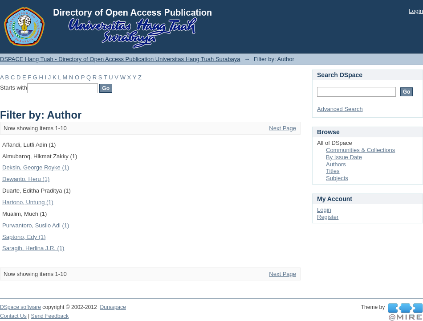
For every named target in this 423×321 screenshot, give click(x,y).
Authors (336, 164)
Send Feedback (50, 316)
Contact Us (13, 316)
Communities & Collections (360, 150)
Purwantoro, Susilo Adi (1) (35, 225)
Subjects (337, 178)
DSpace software (20, 307)
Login (416, 11)
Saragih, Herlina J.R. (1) (33, 248)
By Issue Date (344, 157)
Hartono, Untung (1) (27, 202)
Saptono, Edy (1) (24, 237)
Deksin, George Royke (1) (35, 167)
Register (327, 217)
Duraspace (113, 307)
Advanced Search (340, 109)
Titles (333, 171)
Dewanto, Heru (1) (25, 179)
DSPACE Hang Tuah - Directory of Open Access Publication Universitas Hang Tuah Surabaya (120, 59)
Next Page (282, 128)
